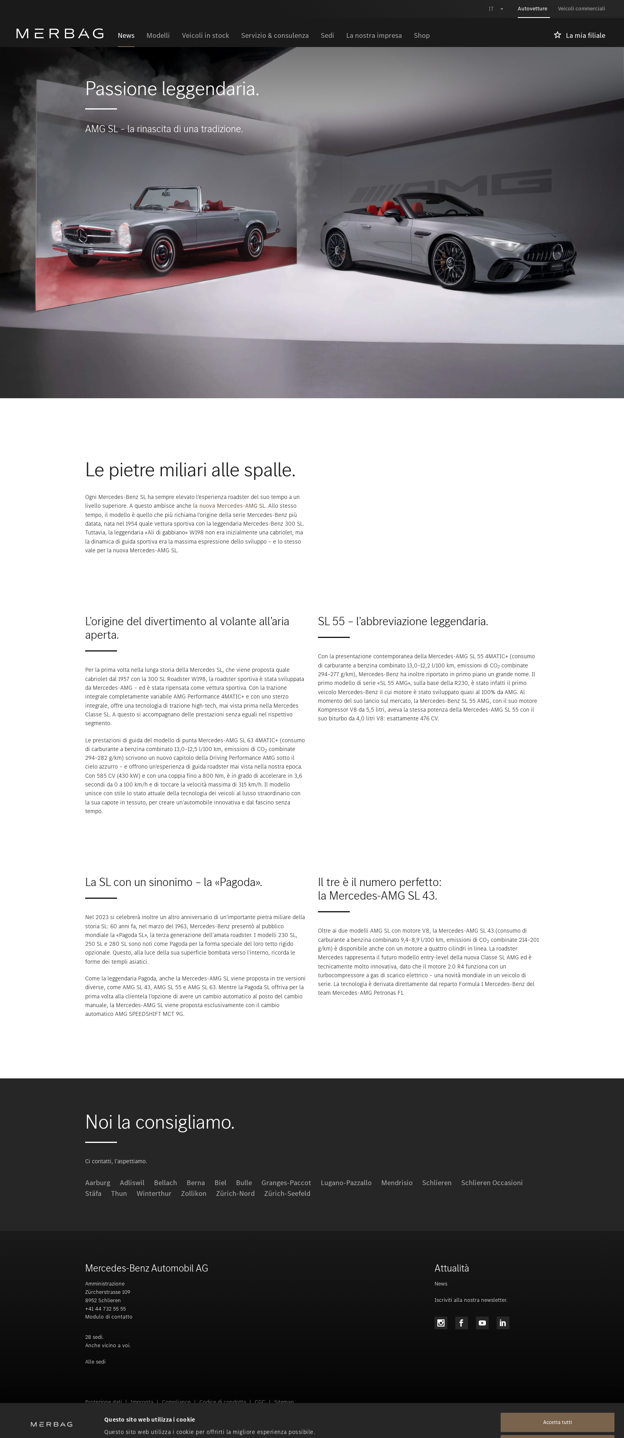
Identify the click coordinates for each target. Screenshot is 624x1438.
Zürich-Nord (235, 1193)
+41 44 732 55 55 (105, 1309)
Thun (119, 1193)
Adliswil (132, 1183)
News (441, 1283)
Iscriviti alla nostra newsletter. (471, 1300)
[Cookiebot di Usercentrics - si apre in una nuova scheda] (51, 1422)
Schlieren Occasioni (492, 1183)
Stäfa (93, 1193)
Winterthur (154, 1193)
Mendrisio (397, 1183)
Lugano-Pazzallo (346, 1183)
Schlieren (437, 1183)
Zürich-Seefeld (287, 1193)
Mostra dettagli (125, 1422)
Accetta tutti (557, 1390)
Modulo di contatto (109, 1317)
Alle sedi (95, 1362)
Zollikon (194, 1193)
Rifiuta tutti (557, 1413)
